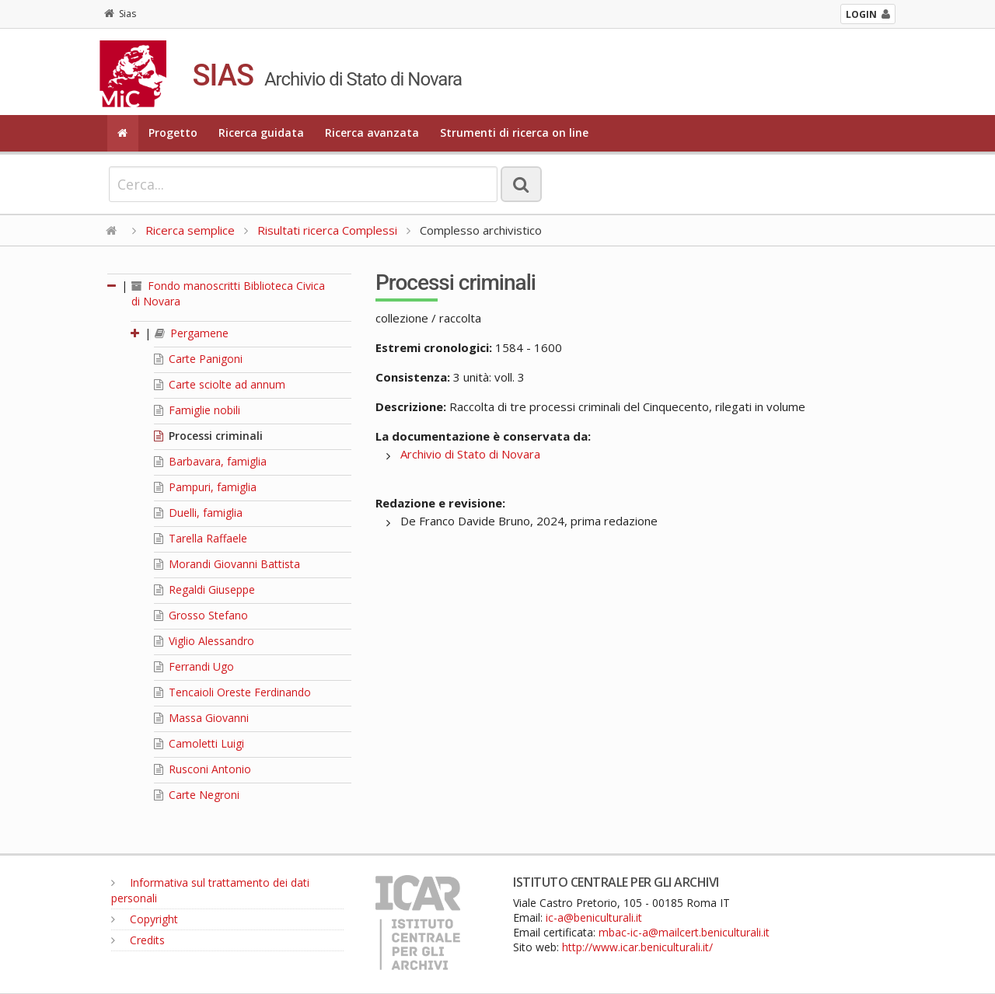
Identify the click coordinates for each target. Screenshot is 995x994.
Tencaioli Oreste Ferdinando (232, 692)
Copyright (144, 919)
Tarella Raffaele (200, 538)
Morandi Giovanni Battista (227, 563)
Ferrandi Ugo (194, 666)
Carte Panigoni (198, 358)
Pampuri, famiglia (205, 487)
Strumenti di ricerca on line (514, 132)
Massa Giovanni (201, 717)
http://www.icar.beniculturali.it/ (637, 947)
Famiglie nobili (197, 410)
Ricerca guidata (261, 132)
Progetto (172, 132)
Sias (120, 13)
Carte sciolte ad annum (219, 384)
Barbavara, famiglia (210, 461)
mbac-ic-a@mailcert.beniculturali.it (684, 932)
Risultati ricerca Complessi (328, 230)
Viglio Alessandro (204, 640)
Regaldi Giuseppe (204, 589)
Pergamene (192, 333)
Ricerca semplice (190, 230)
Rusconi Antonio (202, 769)
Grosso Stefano (201, 615)
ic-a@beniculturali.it (594, 917)
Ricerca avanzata (372, 132)
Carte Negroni (196, 794)
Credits (138, 940)
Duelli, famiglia (198, 512)
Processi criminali (208, 435)
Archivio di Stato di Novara (470, 454)
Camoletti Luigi (199, 743)
